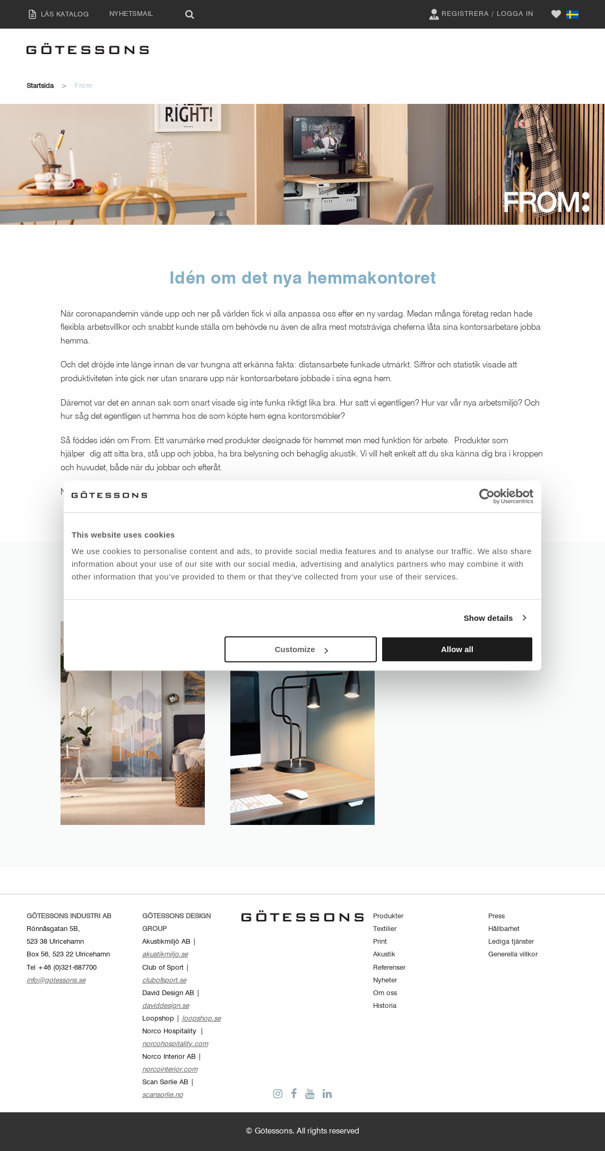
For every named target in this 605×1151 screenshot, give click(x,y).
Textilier (384, 929)
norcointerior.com (169, 1069)
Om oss (385, 993)
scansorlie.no (162, 1095)
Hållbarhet (504, 929)
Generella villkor (513, 954)
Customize (301, 649)
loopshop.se (201, 1018)
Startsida (40, 86)
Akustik (384, 954)
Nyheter (385, 980)
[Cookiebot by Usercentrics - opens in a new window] (486, 496)
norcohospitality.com (175, 1044)
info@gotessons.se (56, 980)
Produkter (388, 916)
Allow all (457, 649)
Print (380, 941)
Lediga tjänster (511, 941)
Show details (488, 617)
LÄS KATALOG (55, 14)
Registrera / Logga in (479, 14)
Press (496, 916)
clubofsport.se (164, 980)
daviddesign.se (165, 1006)
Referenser (389, 967)
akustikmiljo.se (165, 954)
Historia (384, 1006)
